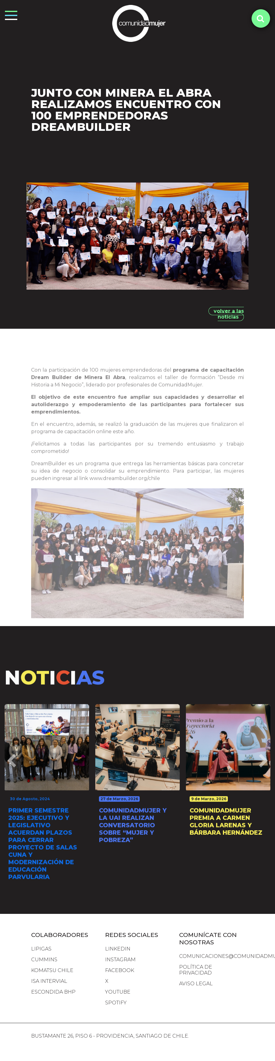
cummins (44, 960)
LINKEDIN (117, 949)
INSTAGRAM (120, 960)
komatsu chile (52, 970)
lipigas (41, 949)
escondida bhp (53, 992)
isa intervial (49, 981)
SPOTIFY (116, 1003)
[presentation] (11, 781)
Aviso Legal (196, 984)
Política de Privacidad (195, 970)
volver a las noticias (229, 314)
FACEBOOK (119, 970)
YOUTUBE (117, 992)
